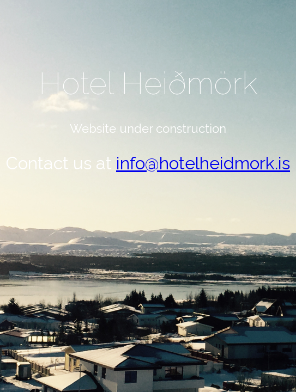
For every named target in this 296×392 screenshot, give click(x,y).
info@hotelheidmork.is (203, 163)
